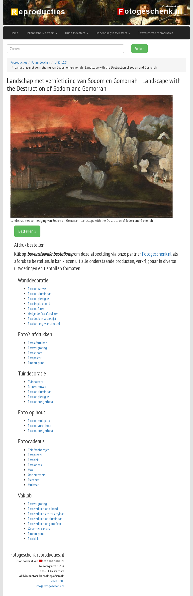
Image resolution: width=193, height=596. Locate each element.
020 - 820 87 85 (55, 581)
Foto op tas (35, 465)
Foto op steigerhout (40, 401)
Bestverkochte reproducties (155, 33)
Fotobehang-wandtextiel (44, 323)
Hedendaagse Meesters (113, 33)
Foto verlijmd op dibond (43, 508)
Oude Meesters (76, 33)
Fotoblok (33, 460)
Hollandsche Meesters (42, 33)
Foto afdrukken (37, 343)
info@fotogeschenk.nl (50, 586)
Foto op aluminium (39, 293)
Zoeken (139, 48)
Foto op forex (36, 308)
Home (14, 33)
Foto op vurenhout (39, 425)
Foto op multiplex (39, 420)
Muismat (33, 484)
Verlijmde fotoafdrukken (43, 313)
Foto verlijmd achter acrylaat (46, 513)
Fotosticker (35, 353)
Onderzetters (36, 475)
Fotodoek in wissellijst (42, 318)
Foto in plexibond (39, 303)
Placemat (33, 479)
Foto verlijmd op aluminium (45, 518)
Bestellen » (27, 231)
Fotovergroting (37, 348)
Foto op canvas (37, 288)
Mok (30, 470)
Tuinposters (35, 381)
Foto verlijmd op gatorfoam (45, 523)
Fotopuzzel (35, 455)
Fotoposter (34, 358)
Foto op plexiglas (38, 298)
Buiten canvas (37, 386)
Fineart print (36, 362)
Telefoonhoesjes (38, 450)
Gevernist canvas (39, 528)
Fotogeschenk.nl (157, 253)
